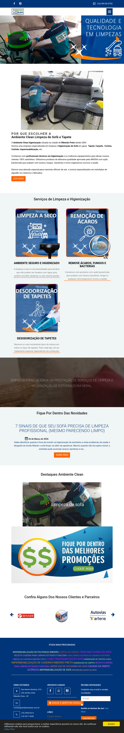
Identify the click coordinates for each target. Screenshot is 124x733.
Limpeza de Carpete (69, 652)
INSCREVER (89, 718)
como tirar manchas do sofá (65, 659)
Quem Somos (54, 716)
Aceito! (111, 723)
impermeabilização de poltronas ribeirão (36, 652)
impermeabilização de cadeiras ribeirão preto (42, 662)
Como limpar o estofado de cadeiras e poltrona (88, 656)
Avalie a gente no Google (65, 703)
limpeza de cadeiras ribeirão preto (29, 659)
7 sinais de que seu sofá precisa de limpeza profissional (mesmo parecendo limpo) (62, 428)
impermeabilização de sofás (84, 670)
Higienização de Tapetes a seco (97, 659)
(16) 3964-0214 (27, 713)
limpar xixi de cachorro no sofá (69, 666)
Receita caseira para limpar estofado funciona (40, 655)
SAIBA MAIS (62, 455)
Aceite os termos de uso (94, 710)
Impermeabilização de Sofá (55, 669)
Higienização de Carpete (84, 663)
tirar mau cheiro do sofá (95, 652)
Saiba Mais (9, 729)
